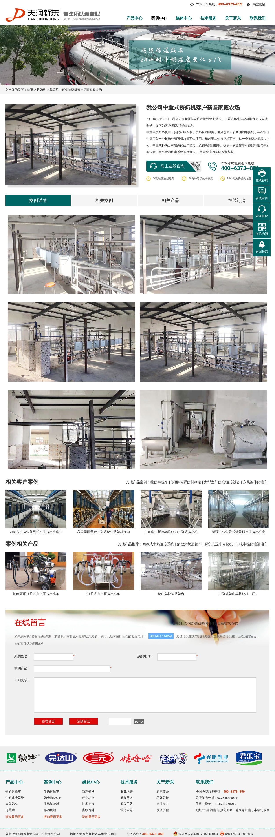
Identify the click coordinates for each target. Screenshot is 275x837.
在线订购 (237, 200)
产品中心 (134, 18)
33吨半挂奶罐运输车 (252, 544)
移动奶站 (50, 810)
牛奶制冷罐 (51, 804)
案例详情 (38, 200)
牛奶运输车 (51, 791)
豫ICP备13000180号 (236, 834)
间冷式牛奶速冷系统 (158, 544)
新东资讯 (88, 791)
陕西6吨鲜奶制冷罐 (186, 482)
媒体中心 (184, 18)
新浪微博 (202, 623)
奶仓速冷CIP (52, 797)
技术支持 (88, 804)
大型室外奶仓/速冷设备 (222, 482)
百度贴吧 (220, 623)
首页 (30, 89)
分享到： (179, 623)
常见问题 (126, 810)
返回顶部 (262, 251)
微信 (211, 623)
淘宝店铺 (259, 4)
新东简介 (162, 791)
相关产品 (170, 200)
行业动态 (88, 797)
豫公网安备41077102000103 (195, 834)
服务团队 (126, 804)
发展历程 (162, 810)
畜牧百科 (88, 810)
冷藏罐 (10, 810)
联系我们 (258, 18)
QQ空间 (190, 623)
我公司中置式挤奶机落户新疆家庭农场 (76, 89)
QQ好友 (232, 623)
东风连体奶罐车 (255, 482)
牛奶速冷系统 (15, 797)
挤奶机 (41, 89)
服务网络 (126, 797)
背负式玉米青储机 (219, 544)
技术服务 (208, 18)
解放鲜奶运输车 (189, 544)
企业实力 (162, 804)
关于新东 (233, 18)
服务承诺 (126, 791)
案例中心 (159, 18)
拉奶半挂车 (159, 482)
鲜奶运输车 (13, 791)
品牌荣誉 (162, 797)
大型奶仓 (12, 804)
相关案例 (104, 200)
